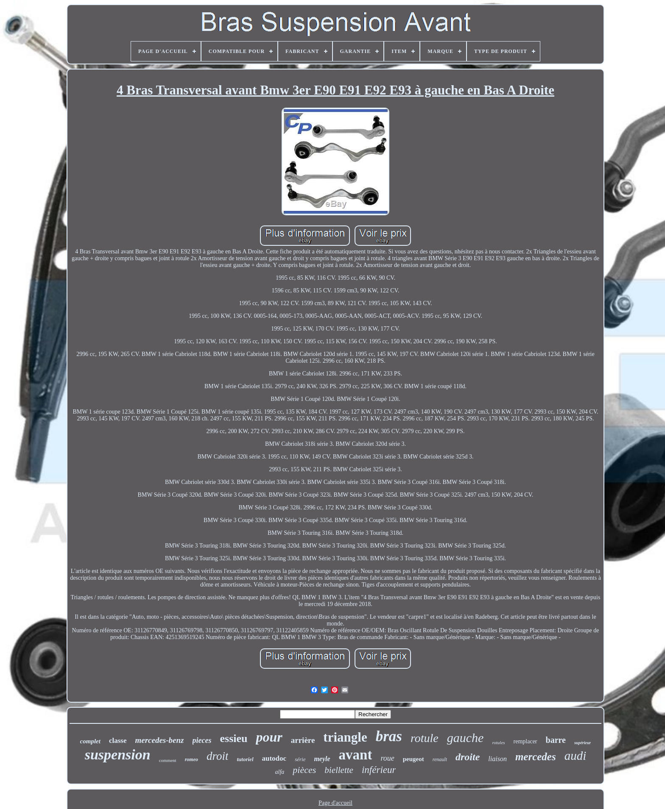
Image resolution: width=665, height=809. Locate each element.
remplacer (525, 741)
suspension (118, 754)
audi (575, 755)
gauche (465, 738)
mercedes (535, 756)
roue (387, 758)
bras (389, 736)
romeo (191, 759)
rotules (498, 742)
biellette (338, 770)
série (300, 759)
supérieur (582, 742)
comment (167, 760)
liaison (497, 758)
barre (556, 740)
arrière (303, 740)
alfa (280, 772)
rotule (425, 738)
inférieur (379, 770)
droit (218, 756)
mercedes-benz (159, 740)
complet (90, 741)
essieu (233, 738)
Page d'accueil (335, 803)
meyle (322, 758)
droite (467, 756)
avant (355, 754)
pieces (202, 740)
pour (269, 737)
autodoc (274, 758)
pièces (304, 770)
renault (440, 759)
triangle (345, 737)
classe (118, 741)
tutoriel (245, 759)
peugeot (413, 759)
